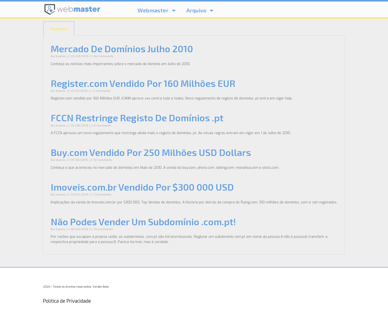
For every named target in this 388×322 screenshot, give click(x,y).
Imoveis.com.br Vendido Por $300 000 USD (142, 187)
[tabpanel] (194, 145)
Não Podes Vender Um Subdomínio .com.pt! (143, 221)
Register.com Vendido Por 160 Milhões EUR (143, 83)
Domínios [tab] (59, 28)
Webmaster (157, 10)
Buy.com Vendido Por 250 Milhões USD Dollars (151, 152)
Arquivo (200, 10)
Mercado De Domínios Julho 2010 (122, 48)
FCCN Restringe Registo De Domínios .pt (137, 117)
